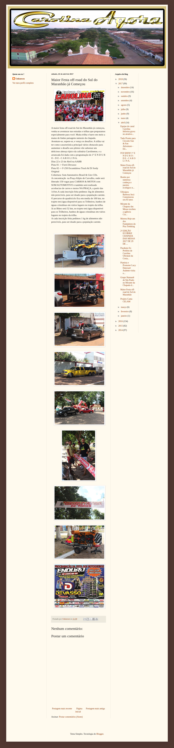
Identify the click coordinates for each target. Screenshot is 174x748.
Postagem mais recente (62, 708)
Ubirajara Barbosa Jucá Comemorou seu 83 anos (127, 196)
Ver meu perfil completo (23, 83)
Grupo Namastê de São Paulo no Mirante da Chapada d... (127, 281)
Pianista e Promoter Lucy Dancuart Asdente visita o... (128, 268)
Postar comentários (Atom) (71, 717)
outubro (124, 96)
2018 (120, 79)
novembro (125, 92)
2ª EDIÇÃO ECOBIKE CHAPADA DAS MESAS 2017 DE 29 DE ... (127, 237)
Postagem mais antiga (95, 708)
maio (123, 118)
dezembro (125, 87)
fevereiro (125, 311)
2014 (120, 330)
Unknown (20, 79)
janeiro (124, 316)
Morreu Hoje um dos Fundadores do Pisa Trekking (128, 223)
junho (123, 114)
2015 (120, 326)
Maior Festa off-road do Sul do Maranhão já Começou (127, 169)
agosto (124, 105)
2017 (120, 83)
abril (123, 122)
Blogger (99, 734)
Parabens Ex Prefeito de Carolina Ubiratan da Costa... (126, 253)
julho (123, 109)
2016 (120, 321)
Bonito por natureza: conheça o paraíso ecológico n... (127, 182)
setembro (125, 100)
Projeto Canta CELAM (126, 300)
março (124, 307)
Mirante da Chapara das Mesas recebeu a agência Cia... (128, 209)
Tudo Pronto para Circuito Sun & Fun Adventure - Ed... (128, 143)
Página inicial (78, 710)
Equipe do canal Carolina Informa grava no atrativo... (127, 130)
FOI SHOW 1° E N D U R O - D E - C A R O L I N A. (127, 157)
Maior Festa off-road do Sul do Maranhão (127, 292)
